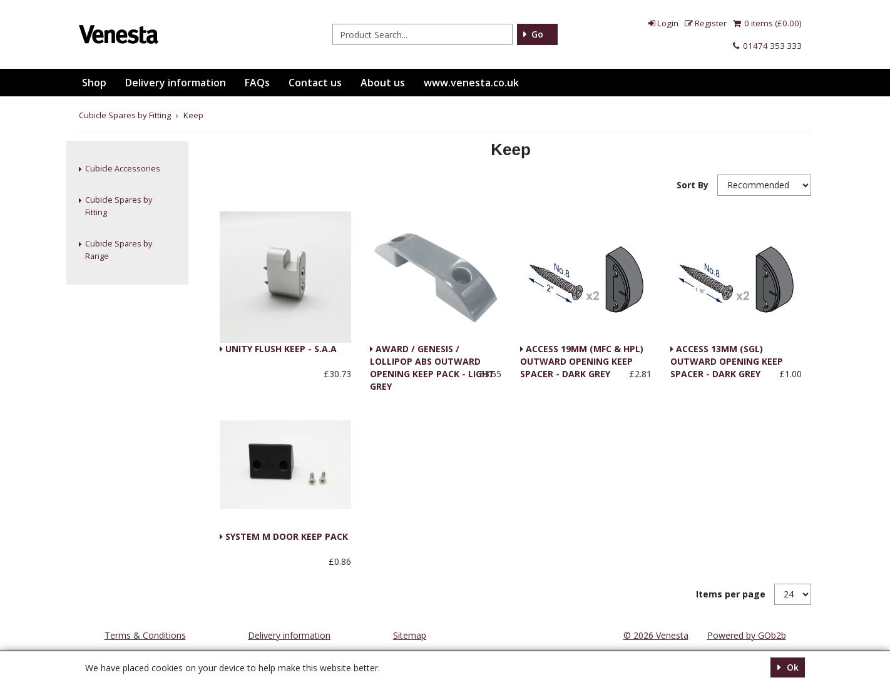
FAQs (257, 82)
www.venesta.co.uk (471, 82)
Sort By (694, 185)
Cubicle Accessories (122, 168)
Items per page (730, 594)
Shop (94, 82)
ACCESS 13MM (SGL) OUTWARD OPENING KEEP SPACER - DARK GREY (726, 350)
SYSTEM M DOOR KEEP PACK (285, 536)
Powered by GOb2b (746, 635)
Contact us (315, 82)
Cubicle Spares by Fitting (118, 206)
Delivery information (175, 82)
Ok (791, 667)
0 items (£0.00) (767, 23)
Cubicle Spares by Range (118, 249)
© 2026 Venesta (655, 635)
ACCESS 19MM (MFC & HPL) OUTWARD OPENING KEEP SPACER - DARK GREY (581, 350)
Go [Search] (537, 34)
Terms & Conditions (145, 635)
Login (663, 23)
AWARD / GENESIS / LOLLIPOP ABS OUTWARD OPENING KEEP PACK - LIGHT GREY (432, 350)
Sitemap (409, 635)
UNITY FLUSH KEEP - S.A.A (280, 349)
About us (383, 82)
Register (706, 23)
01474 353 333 (767, 45)
